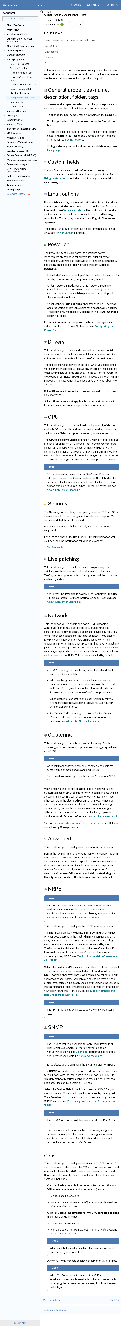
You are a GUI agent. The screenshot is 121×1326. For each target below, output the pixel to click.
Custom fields (53, 45)
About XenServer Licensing (20, 46)
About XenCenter (16, 25)
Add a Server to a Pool (21, 72)
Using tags (53, 150)
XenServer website (90, 917)
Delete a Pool (16, 106)
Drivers (50, 63)
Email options (53, 51)
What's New (13, 30)
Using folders (74, 139)
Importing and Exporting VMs (21, 128)
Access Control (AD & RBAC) (21, 155)
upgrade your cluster (72, 823)
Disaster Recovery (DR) (18, 151)
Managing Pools (15, 59)
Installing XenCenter (17, 34)
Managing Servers (16, 55)
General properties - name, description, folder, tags (72, 39)
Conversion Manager (17, 164)
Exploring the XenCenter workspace (19, 40)
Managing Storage (16, 111)
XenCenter (51, 12)
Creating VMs (13, 115)
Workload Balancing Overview (22, 160)
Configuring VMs (15, 120)
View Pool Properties (20, 93)
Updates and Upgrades (18, 176)
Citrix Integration (15, 50)
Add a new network (106, 816)
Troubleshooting (15, 185)
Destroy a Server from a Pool (24, 84)
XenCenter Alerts (16, 180)
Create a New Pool (19, 68)
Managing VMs (14, 124)
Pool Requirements (19, 64)
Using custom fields (56, 178)
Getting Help (13, 189)
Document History (18, 194)
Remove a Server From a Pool (22, 78)
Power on (51, 57)
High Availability (15, 146)
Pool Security (16, 102)
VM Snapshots (14, 133)
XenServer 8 (55, 547)
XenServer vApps (15, 137)
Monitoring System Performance (16, 170)
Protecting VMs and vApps (20, 142)
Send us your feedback (54, 1310)
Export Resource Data (21, 89)
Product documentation (31, 5)
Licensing (82, 913)
